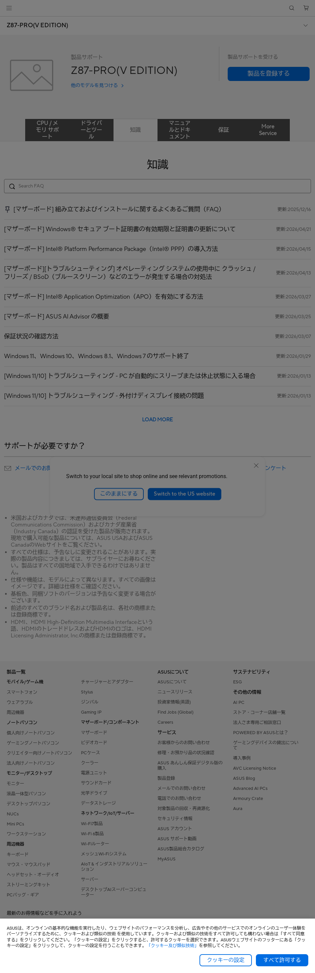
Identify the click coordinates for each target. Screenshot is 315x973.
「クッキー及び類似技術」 (172, 945)
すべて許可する (282, 960)
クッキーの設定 (225, 960)
